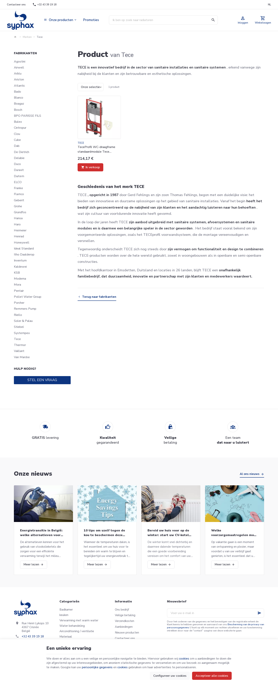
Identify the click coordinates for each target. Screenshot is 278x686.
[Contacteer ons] (16, 4)
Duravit (19, 170)
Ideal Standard (24, 248)
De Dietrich (21, 152)
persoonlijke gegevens (97, 667)
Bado (17, 92)
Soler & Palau (23, 321)
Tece (17, 339)
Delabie (19, 158)
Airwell (19, 67)
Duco (17, 164)
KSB (17, 273)
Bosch (18, 110)
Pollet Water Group (27, 297)
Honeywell (21, 242)
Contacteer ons (125, 638)
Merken (27, 37)
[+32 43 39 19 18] (44, 4)
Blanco (18, 98)
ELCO (18, 182)
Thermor (20, 345)
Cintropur (20, 128)
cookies (184, 658)
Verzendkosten (124, 621)
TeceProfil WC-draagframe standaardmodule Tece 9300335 (96, 149)
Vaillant (19, 351)
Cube (17, 140)
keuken (63, 615)
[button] (60, 20)
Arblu (17, 73)
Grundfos (20, 212)
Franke (18, 188)
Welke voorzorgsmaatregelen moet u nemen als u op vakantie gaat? (234, 532)
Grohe (18, 206)
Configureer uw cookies (169, 676)
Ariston (19, 79)
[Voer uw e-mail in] (215, 613)
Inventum (20, 260)
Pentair (19, 291)
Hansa (18, 218)
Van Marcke (22, 357)
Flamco (19, 194)
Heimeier (20, 230)
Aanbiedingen (124, 627)
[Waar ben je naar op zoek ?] (163, 20)
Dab (16, 146)
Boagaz (19, 104)
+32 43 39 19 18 (33, 636)
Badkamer (66, 610)
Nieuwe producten (127, 632)
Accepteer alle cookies (212, 676)
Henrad (19, 236)
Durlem (19, 176)
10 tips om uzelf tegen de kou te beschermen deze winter (104, 532)
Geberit (19, 200)
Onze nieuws (33, 473)
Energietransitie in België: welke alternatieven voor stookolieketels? (41, 532)
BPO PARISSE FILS (27, 116)
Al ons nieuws (249, 474)
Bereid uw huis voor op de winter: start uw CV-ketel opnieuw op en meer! (168, 532)
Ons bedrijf (122, 610)
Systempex (22, 333)
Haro (17, 224)
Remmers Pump (25, 309)
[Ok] (259, 613)
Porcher (19, 303)
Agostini (19, 61)
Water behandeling (72, 626)
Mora (17, 285)
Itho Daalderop (24, 254)
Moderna (20, 279)
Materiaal (65, 637)
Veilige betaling (125, 615)
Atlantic (19, 86)
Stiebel (19, 327)
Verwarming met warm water (78, 620)
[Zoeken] (213, 20)
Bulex (18, 122)
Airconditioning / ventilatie (76, 631)
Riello (18, 315)
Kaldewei (20, 267)
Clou (17, 134)
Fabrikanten (25, 53)
